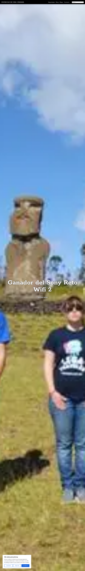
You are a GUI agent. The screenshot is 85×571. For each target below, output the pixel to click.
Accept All (25, 565)
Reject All (17, 565)
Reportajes (51, 2)
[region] (17, 561)
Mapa (61, 2)
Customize (8, 565)
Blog (57, 2)
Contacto (66, 2)
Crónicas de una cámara (12, 2)
